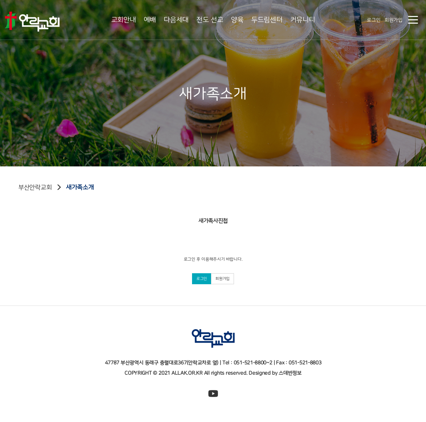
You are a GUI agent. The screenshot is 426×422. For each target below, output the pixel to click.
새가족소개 (80, 187)
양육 (237, 20)
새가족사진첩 (213, 218)
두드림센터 (267, 20)
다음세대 (176, 20)
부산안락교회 (35, 187)
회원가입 (393, 20)
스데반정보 (290, 373)
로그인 (373, 20)
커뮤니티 (302, 20)
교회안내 (123, 20)
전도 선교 (209, 20)
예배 (150, 20)
